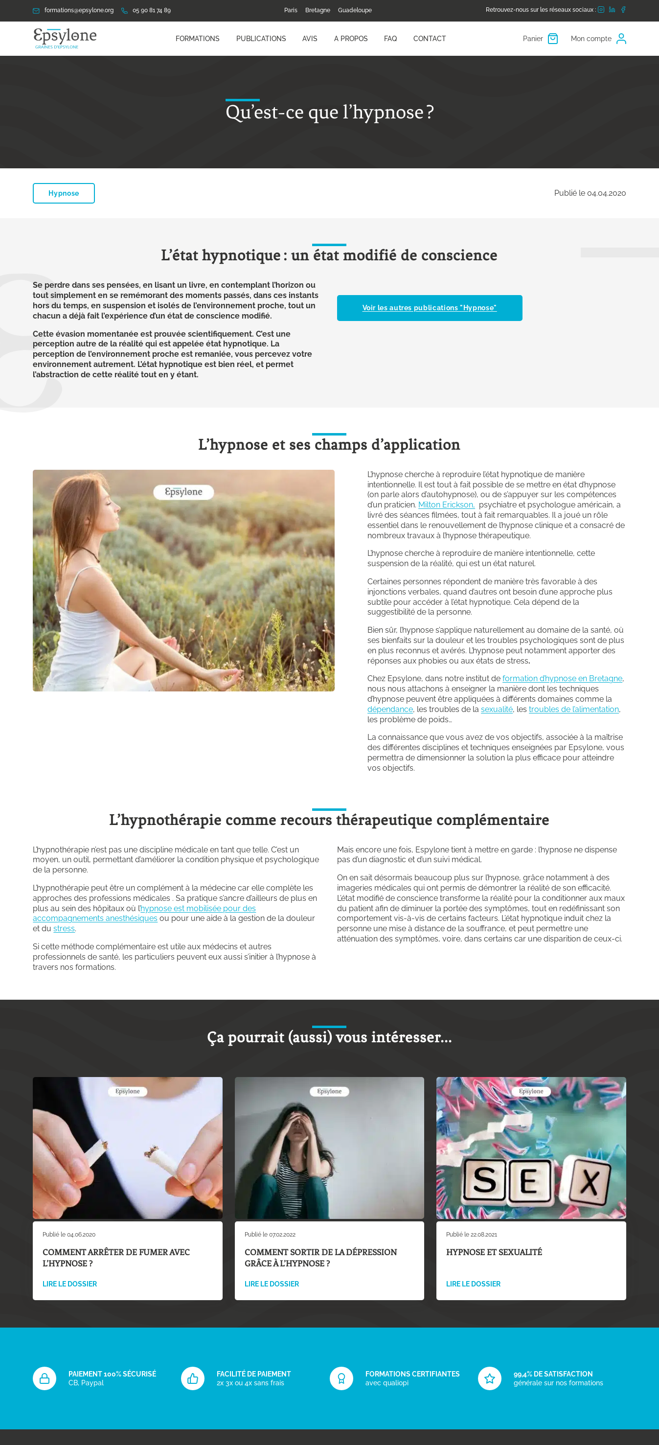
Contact (429, 39)
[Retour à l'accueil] (66, 38)
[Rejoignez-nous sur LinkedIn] (612, 10)
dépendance (390, 709)
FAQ (390, 39)
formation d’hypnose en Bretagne (562, 678)
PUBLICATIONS (261, 39)
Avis (310, 39)
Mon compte (598, 38)
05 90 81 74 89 (146, 10)
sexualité (497, 709)
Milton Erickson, (446, 504)
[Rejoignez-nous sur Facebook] (623, 10)
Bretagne (317, 10)
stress (64, 928)
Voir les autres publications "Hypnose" (430, 308)
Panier (540, 38)
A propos (351, 39)
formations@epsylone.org (73, 10)
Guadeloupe (355, 10)
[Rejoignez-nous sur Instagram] (601, 10)
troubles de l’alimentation (574, 709)
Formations (198, 39)
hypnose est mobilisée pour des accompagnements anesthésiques (144, 913)
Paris (290, 10)
